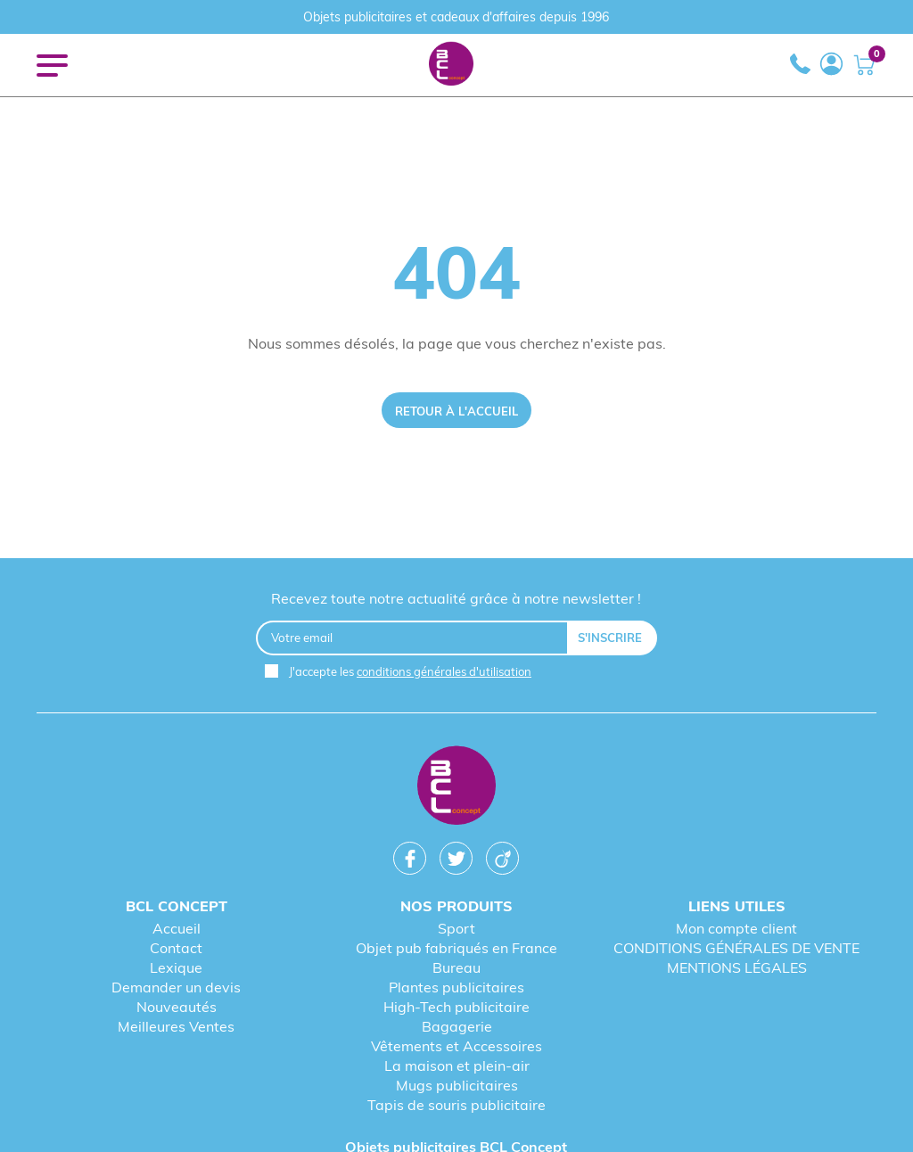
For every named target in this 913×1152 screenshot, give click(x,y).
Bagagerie (457, 1026)
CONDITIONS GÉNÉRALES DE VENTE (736, 948)
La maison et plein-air (457, 1065)
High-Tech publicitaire (456, 1007)
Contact (176, 948)
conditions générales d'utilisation (444, 671)
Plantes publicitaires (456, 987)
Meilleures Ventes (176, 1026)
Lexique (176, 967)
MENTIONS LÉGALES (737, 967)
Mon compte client (736, 928)
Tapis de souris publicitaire (456, 1105)
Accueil (176, 928)
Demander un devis (176, 987)
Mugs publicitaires (457, 1085)
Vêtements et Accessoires (456, 1046)
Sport (456, 928)
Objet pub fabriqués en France (456, 948)
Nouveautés (176, 1007)
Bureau (456, 967)
